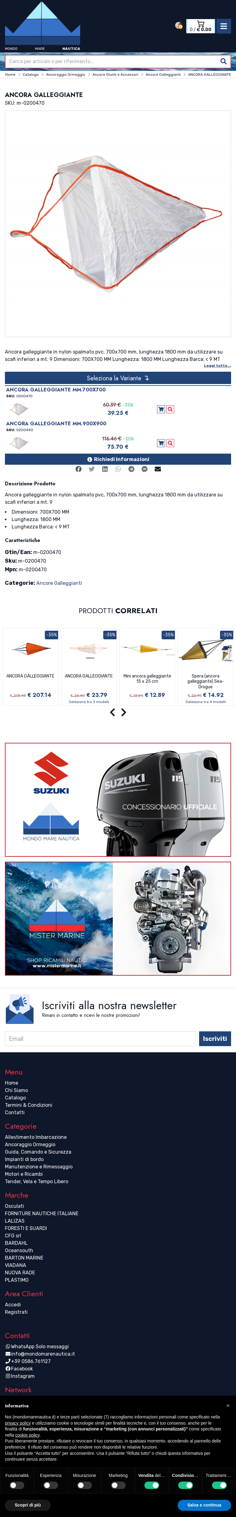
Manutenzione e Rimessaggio (39, 1167)
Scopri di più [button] (28, 1505)
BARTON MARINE (24, 1258)
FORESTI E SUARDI (26, 1228)
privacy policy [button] (18, 1423)
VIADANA (15, 1265)
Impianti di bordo (24, 1159)
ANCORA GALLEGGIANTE (30, 676)
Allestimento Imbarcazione (36, 1137)
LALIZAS (15, 1221)
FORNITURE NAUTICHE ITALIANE (41, 1213)
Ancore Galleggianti (59, 583)
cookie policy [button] (27, 1435)
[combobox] (118, 61)
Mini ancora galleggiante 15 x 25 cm (147, 679)
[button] (228, 1405)
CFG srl (13, 1236)
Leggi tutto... (217, 365)
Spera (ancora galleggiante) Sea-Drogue (205, 682)
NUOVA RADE (20, 1273)
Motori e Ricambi (24, 1174)
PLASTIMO (17, 1280)
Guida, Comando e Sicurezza (38, 1152)
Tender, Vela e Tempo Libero (36, 1181)
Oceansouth (19, 1250)
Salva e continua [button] (204, 1505)
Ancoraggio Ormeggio (30, 1144)
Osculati (14, 1206)
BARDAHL (16, 1243)
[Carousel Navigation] (118, 712)
